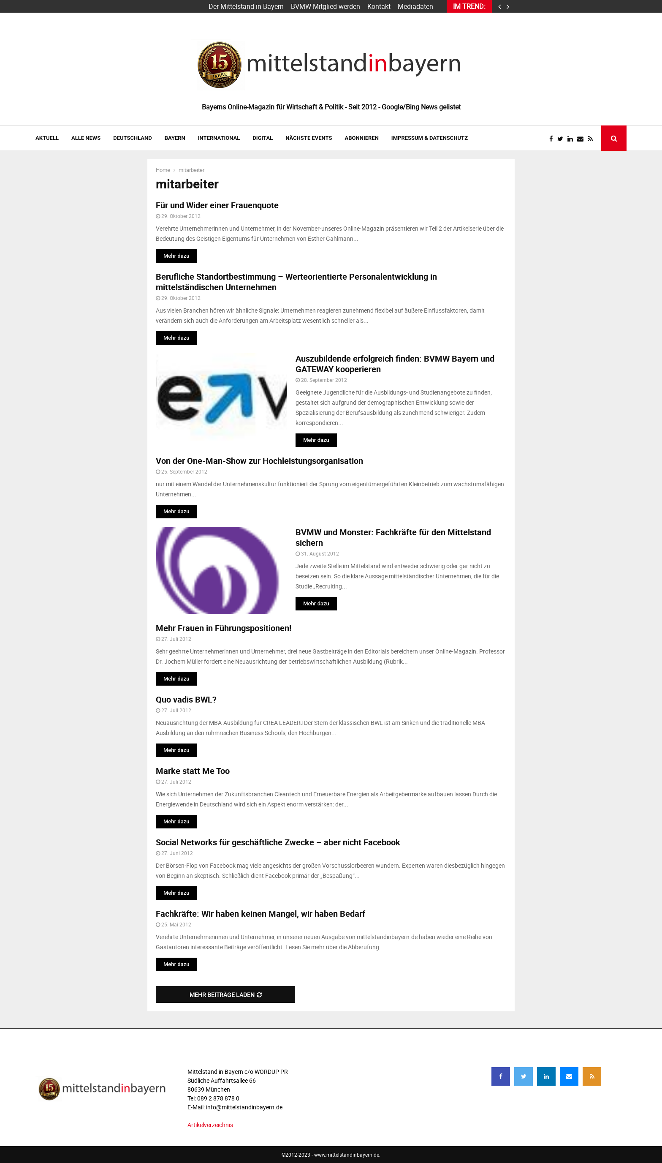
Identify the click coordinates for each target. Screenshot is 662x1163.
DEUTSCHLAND (132, 138)
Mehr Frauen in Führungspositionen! (223, 628)
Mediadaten (415, 6)
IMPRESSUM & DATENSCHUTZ (429, 138)
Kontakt (379, 6)
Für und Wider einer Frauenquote (217, 205)
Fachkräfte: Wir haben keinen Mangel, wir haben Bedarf (260, 913)
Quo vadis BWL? (186, 699)
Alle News (85, 138)
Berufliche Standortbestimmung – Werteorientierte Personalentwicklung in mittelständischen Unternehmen (296, 282)
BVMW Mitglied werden (325, 6)
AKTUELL (47, 138)
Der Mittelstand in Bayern (246, 6)
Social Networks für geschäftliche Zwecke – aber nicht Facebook (278, 842)
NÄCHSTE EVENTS (308, 138)
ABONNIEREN (362, 138)
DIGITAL (262, 138)
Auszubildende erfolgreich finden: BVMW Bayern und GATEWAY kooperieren (395, 364)
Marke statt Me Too (193, 770)
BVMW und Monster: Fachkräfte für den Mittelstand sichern (393, 537)
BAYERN (175, 138)
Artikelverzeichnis (210, 1125)
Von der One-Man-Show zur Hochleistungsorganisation (259, 460)
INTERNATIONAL (219, 138)
